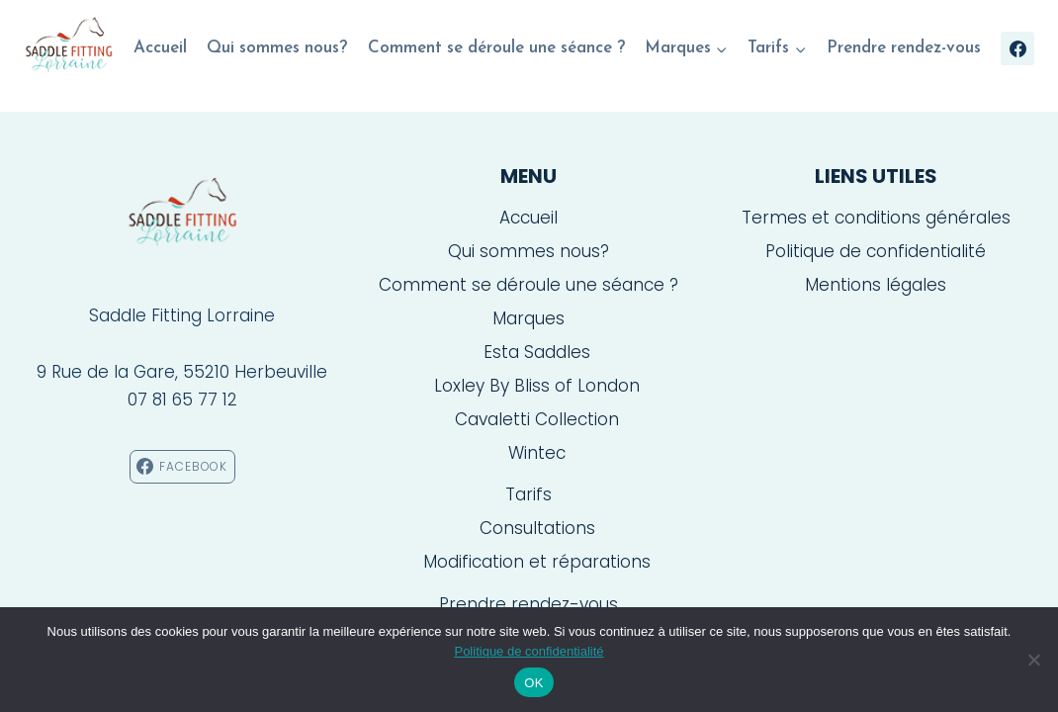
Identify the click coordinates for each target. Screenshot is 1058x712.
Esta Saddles (537, 352)
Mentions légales (875, 285)
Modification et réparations (537, 562)
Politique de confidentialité (875, 251)
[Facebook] (1017, 48)
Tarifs (528, 494)
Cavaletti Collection (537, 419)
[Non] (1033, 659)
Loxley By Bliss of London (537, 386)
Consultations (537, 528)
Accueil (160, 48)
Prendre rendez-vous (904, 48)
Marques (528, 318)
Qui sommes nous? (277, 48)
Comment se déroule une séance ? (496, 48)
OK (533, 682)
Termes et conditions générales (876, 217)
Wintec (537, 453)
